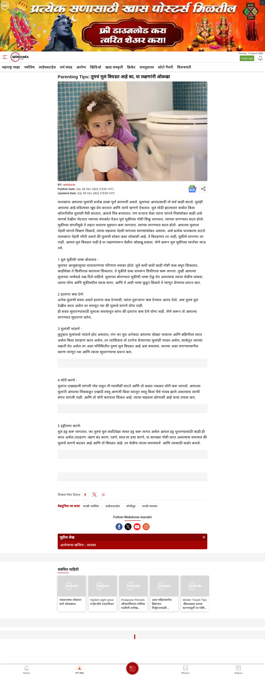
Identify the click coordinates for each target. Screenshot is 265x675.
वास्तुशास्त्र (147, 67)
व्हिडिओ (95, 67)
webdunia (69, 184)
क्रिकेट (131, 67)
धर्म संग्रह (66, 67)
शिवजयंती (184, 67)
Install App (247, 58)
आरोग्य (81, 67)
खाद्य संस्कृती (114, 67)
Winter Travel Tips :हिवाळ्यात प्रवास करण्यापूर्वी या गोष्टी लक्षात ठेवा (195, 604)
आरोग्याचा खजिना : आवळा (78, 545)
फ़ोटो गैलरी (165, 67)
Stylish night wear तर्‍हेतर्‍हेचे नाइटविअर (102, 602)
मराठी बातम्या (149, 506)
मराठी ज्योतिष (91, 506)
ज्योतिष (29, 67)
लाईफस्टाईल (47, 67)
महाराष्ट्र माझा (11, 67)
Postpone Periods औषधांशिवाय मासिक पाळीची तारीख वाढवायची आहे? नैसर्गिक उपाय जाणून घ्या (133, 604)
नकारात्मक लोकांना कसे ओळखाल (70, 602)
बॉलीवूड (131, 506)
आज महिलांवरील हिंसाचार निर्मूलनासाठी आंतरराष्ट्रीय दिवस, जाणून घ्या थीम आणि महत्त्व (164, 604)
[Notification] (260, 58)
